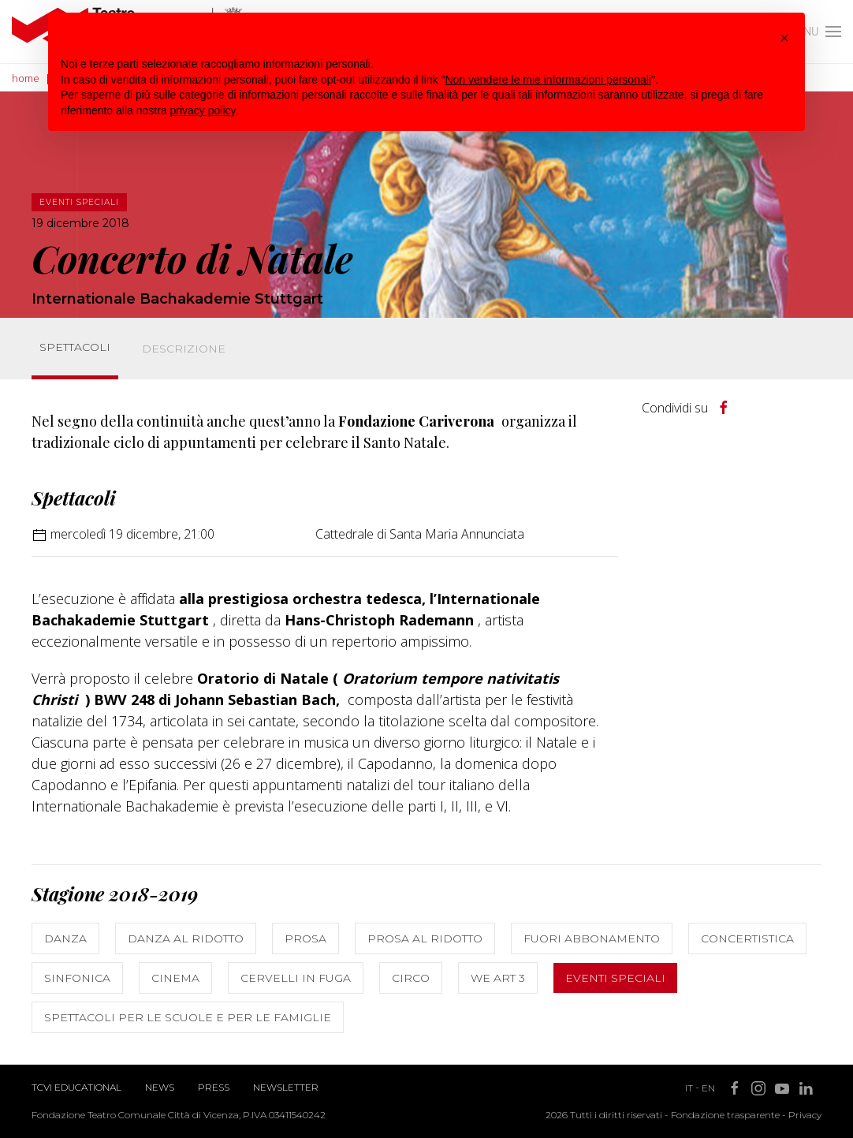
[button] (784, 37)
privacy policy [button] (203, 110)
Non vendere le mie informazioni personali (547, 79)
